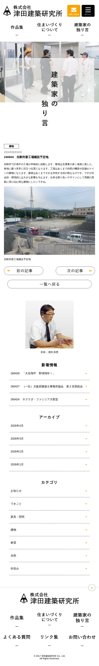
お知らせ (16, 490)
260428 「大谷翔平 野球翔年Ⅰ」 (33, 373)
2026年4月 (17, 425)
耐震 (13, 542)
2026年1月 (17, 464)
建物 (13, 529)
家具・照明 (17, 516)
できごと (16, 503)
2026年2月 (17, 451)
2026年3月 (17, 438)
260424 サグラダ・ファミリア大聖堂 (34, 399)
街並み (15, 568)
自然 (13, 555)
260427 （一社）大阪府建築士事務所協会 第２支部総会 (47, 386)
